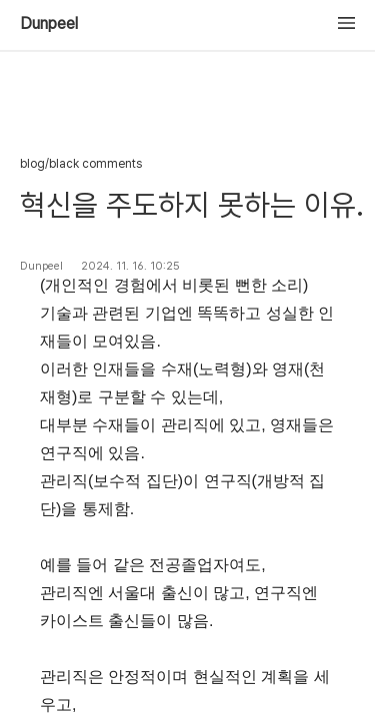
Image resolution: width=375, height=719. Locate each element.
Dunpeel (49, 24)
